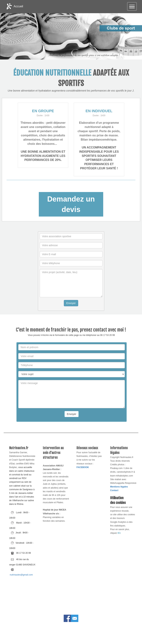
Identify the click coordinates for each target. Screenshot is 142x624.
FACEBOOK (82, 467)
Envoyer (71, 303)
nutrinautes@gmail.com (21, 574)
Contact (114, 490)
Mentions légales (119, 486)
